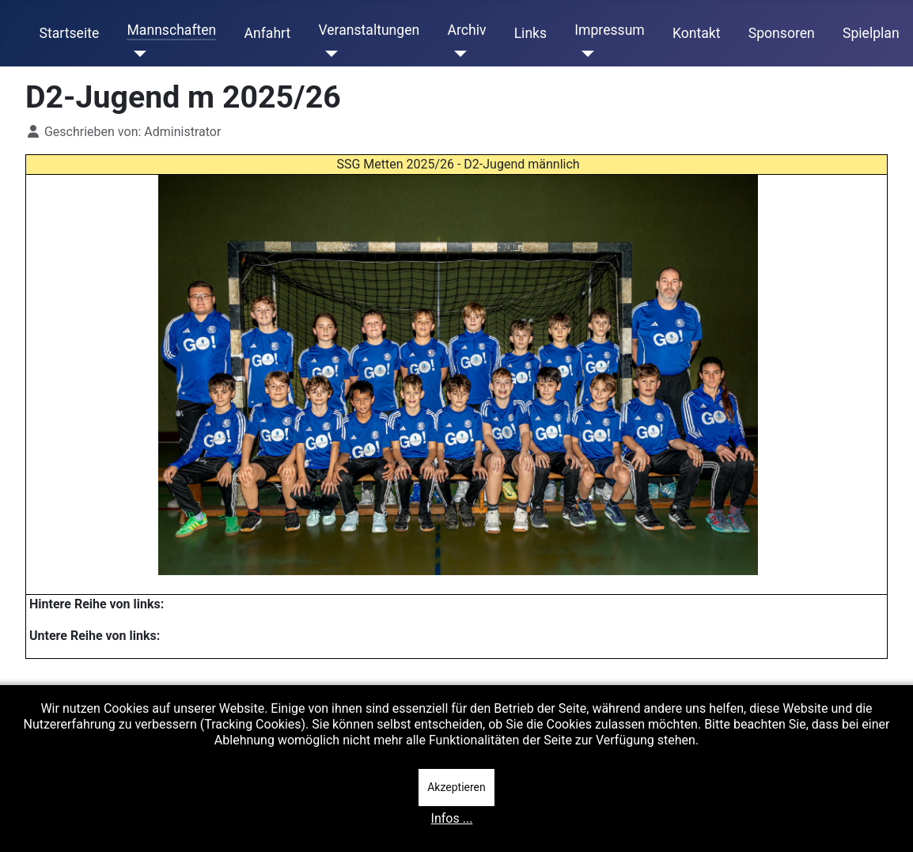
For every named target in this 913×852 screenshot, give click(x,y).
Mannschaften (171, 30)
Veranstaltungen (368, 30)
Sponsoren (781, 33)
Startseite (70, 33)
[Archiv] (457, 53)
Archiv (466, 30)
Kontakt (696, 33)
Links (530, 33)
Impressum (609, 30)
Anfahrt (267, 33)
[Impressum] (584, 53)
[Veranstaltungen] (328, 53)
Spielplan (871, 33)
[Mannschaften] (136, 53)
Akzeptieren (456, 787)
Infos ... (452, 818)
